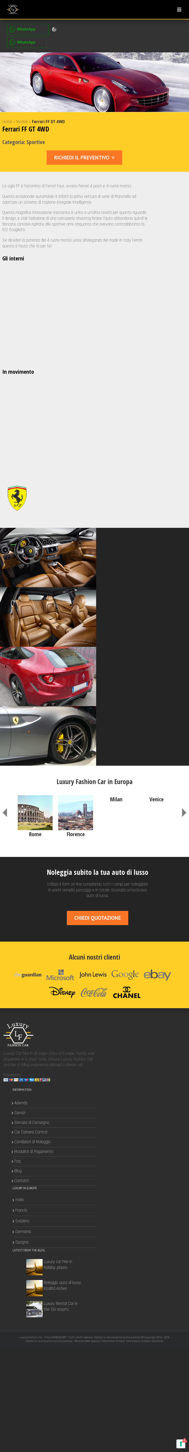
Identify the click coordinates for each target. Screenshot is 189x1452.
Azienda (112, 880)
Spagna (22, 1019)
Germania (23, 1008)
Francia (21, 987)
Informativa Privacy (112, 1055)
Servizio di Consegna (123, 899)
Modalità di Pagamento (125, 928)
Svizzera (22, 998)
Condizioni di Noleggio (124, 919)
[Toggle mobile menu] (179, 9)
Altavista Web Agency (86, 1055)
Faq (109, 938)
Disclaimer (157, 1055)
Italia (20, 976)
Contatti (113, 957)
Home (7, 123)
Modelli (22, 123)
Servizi (111, 889)
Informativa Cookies (137, 1055)
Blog (109, 948)
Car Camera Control (122, 909)
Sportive (36, 143)
